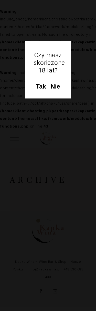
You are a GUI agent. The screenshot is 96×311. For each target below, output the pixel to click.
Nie (55, 86)
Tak (41, 86)
